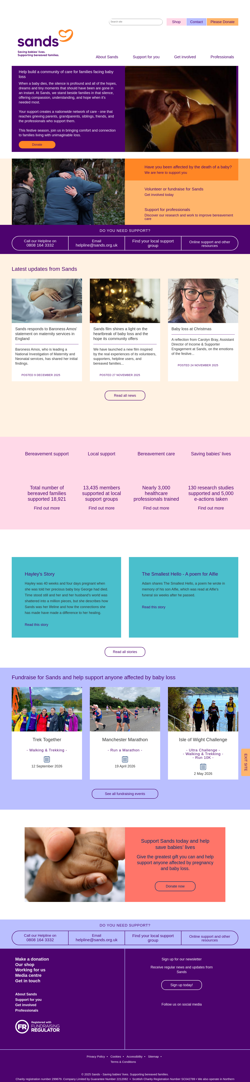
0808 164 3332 (40, 243)
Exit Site (246, 762)
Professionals (222, 57)
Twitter (163, 1017)
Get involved (185, 57)
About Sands (107, 57)
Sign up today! (181, 985)
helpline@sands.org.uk (97, 243)
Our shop (24, 964)
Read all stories (125, 652)
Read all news (125, 396)
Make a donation (32, 959)
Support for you (146, 57)
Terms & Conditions (123, 1061)
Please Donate (223, 22)
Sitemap (153, 1056)
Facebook (146, 1017)
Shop (176, 22)
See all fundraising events (125, 794)
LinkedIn (197, 1017)
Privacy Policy (96, 1056)
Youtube (214, 1017)
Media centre (28, 975)
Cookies (115, 1056)
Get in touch (27, 980)
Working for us (30, 969)
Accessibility (135, 1056)
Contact (196, 22)
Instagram (180, 1017)
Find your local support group (153, 243)
